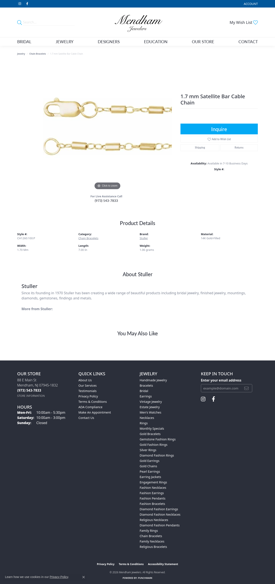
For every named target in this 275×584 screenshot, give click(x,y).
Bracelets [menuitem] (146, 385)
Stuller (144, 238)
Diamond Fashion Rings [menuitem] (157, 455)
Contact (248, 41)
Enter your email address (221, 380)
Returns (239, 147)
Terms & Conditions (92, 402)
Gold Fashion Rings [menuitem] (153, 445)
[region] (107, 126)
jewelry (21, 53)
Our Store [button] (203, 41)
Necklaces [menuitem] (147, 418)
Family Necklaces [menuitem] (152, 541)
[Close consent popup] (83, 577)
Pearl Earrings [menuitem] (150, 471)
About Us (85, 380)
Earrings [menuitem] (146, 396)
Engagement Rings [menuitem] (153, 482)
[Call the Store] (29, 390)
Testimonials (87, 391)
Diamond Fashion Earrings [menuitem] (159, 509)
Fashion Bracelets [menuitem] (152, 504)
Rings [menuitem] (144, 423)
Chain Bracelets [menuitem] (151, 536)
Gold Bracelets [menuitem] (150, 434)
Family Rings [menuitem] (149, 531)
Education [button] (156, 41)
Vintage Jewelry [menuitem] (151, 402)
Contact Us (86, 418)
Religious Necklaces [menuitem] (154, 520)
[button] (250, 4)
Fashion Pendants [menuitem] (152, 498)
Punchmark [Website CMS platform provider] (145, 577)
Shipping (200, 147)
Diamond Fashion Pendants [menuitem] (160, 525)
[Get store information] (31, 396)
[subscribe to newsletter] (246, 388)
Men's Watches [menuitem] (150, 412)
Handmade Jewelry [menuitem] (153, 380)
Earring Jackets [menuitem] (150, 477)
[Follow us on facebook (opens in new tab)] (27, 3)
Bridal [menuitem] (144, 391)
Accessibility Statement (163, 564)
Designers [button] (109, 41)
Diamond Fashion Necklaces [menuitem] (160, 514)
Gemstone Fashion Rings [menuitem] (158, 439)
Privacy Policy (88, 396)
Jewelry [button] (64, 41)
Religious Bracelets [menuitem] (153, 547)
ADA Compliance (90, 407)
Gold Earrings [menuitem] (149, 461)
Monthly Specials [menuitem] (152, 428)
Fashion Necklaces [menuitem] (153, 488)
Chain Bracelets (37, 53)
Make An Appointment (94, 412)
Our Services (87, 385)
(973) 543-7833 (106, 200)
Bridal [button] (24, 41)
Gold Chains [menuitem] (148, 466)
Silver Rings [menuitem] (148, 450)
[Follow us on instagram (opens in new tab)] (19, 3)
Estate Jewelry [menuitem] (150, 407)
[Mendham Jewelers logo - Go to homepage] (137, 22)
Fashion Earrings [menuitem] (152, 493)
